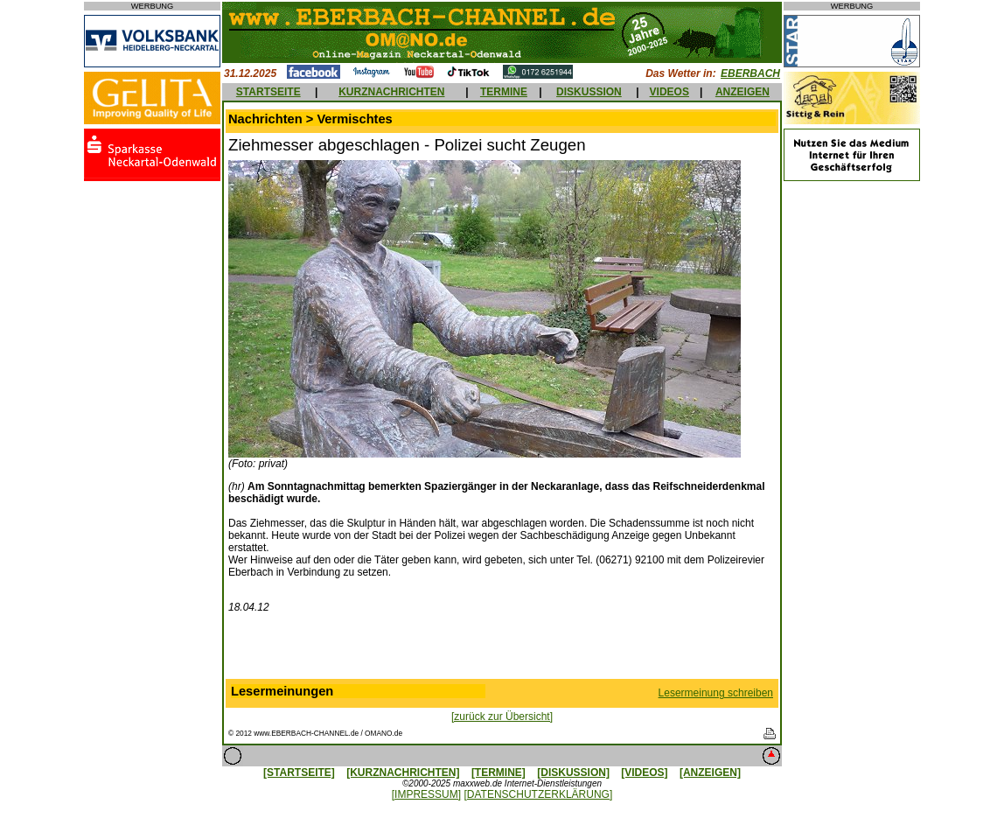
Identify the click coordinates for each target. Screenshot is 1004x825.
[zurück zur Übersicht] (502, 716)
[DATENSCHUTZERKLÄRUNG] (538, 794)
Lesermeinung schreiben (716, 693)
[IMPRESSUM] (426, 794)
